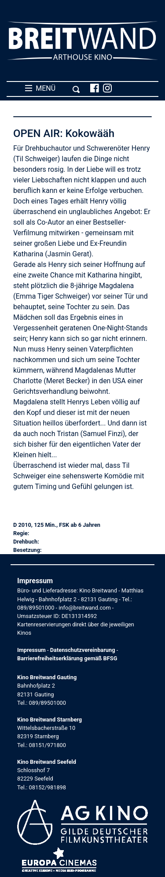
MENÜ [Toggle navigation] (52, 88)
